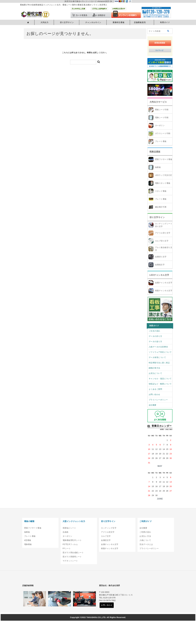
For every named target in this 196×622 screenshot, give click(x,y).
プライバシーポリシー (158, 400)
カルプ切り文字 (162, 241)
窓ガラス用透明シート (72, 557)
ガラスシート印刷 (162, 133)
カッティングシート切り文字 (163, 225)
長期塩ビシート (69, 528)
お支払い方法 (145, 536)
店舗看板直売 (140, 22)
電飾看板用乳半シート (72, 540)
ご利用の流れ (145, 532)
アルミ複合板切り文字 (163, 248)
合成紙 (65, 532)
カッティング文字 (108, 528)
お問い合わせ (154, 394)
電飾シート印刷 (162, 117)
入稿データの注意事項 (158, 347)
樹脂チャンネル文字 (163, 290)
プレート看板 (161, 141)
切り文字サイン (67, 22)
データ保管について (157, 357)
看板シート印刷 (162, 109)
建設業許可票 (161, 207)
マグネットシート (70, 561)
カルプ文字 (106, 536)
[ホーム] (27, 22)
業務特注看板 (119, 22)
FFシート (67, 548)
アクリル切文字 (108, 532)
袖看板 (158, 167)
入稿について (145, 540)
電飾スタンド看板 (162, 183)
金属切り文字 (161, 257)
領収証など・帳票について (160, 384)
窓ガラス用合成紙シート (73, 552)
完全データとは (146, 544)
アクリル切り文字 (162, 233)
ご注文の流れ (154, 331)
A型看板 (27, 540)
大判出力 (44, 22)
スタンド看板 (161, 191)
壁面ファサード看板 (163, 159)
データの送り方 (155, 341)
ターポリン (160, 125)
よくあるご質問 (155, 389)
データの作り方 (155, 336)
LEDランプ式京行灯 (163, 175)
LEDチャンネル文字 (159, 275)
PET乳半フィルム (70, 544)
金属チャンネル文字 (163, 283)
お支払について (155, 373)
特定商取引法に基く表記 (159, 363)
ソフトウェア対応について (160, 352)
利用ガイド (165, 22)
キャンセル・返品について (160, 378)
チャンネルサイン (93, 22)
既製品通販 (155, 152)
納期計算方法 (154, 368)
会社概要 (152, 405)
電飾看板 (28, 544)
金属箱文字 (160, 265)
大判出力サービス (158, 102)
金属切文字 (106, 540)
